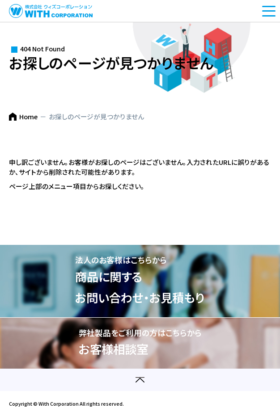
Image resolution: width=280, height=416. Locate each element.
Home (28, 116)
